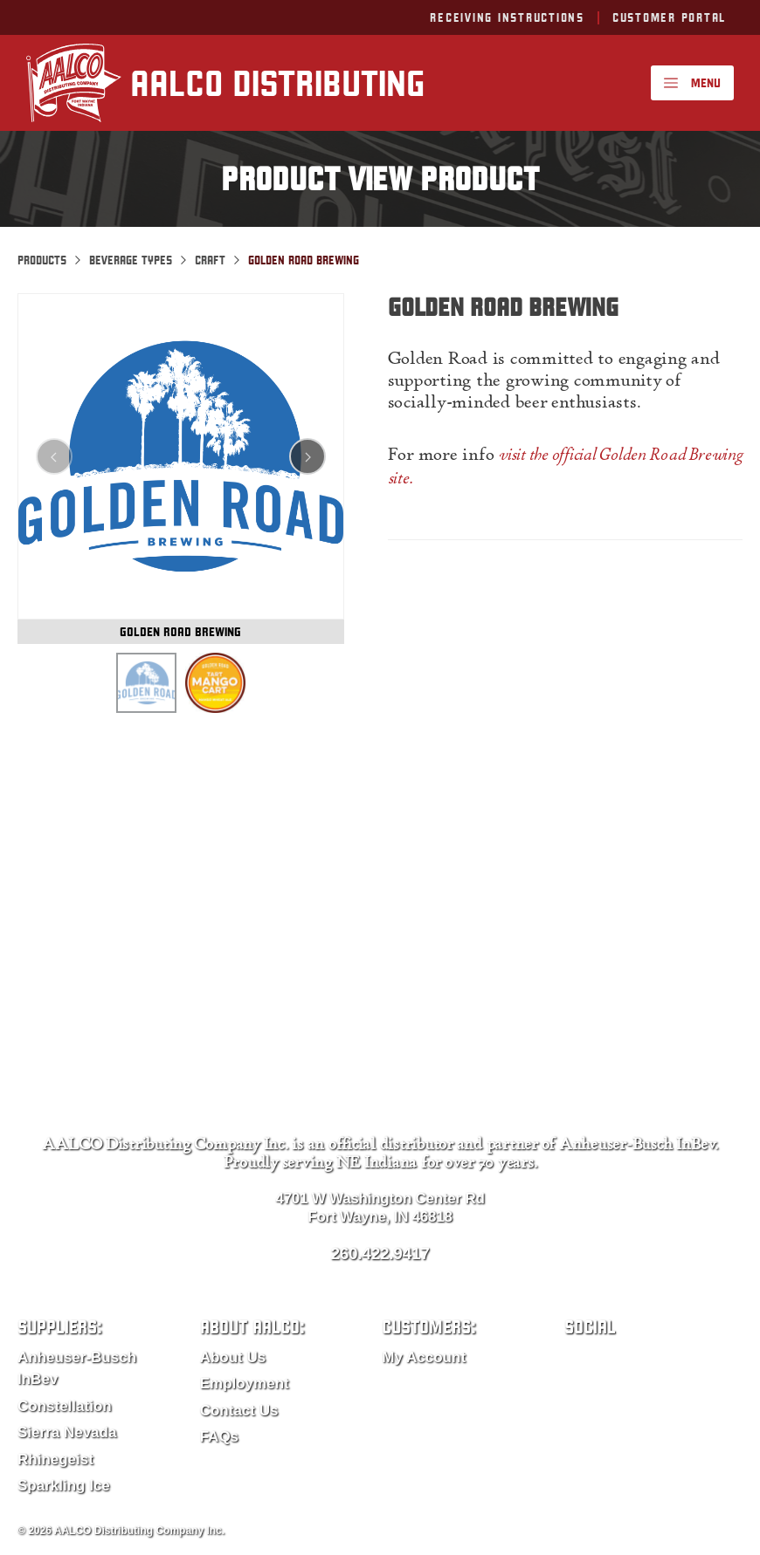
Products (41, 260)
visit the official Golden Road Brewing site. (565, 468)
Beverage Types (130, 260)
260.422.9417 (379, 1253)
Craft (210, 260)
